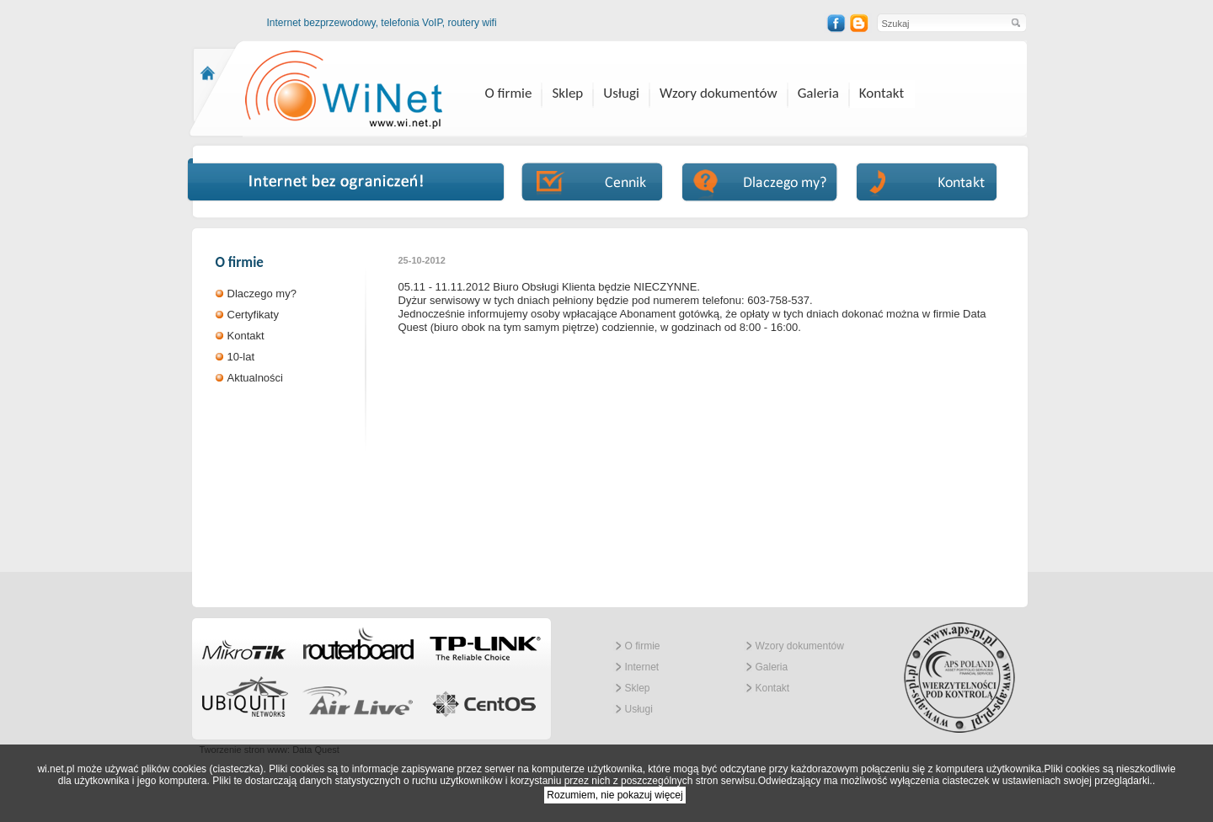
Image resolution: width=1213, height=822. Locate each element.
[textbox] (942, 23)
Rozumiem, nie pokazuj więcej (614, 795)
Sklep (567, 93)
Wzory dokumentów (718, 93)
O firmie (508, 93)
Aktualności (255, 377)
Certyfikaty (253, 314)
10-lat (241, 356)
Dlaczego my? (262, 293)
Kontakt (881, 93)
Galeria (818, 93)
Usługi (621, 93)
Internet (642, 667)
